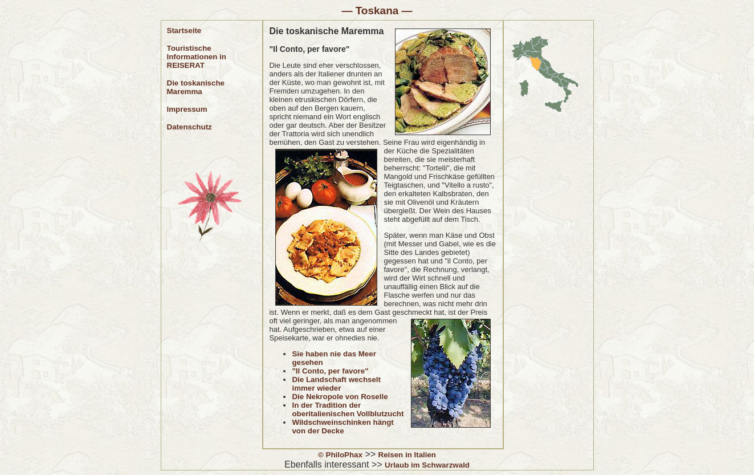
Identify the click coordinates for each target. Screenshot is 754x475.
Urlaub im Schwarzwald (427, 465)
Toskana (377, 11)
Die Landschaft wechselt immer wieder (336, 383)
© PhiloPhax (340, 454)
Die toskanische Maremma (196, 87)
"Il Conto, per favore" (330, 371)
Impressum (187, 109)
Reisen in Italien (407, 454)
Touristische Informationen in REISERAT (196, 57)
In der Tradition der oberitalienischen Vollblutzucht (348, 409)
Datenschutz (189, 127)
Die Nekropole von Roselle (340, 396)
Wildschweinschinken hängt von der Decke (342, 426)
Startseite (184, 30)
